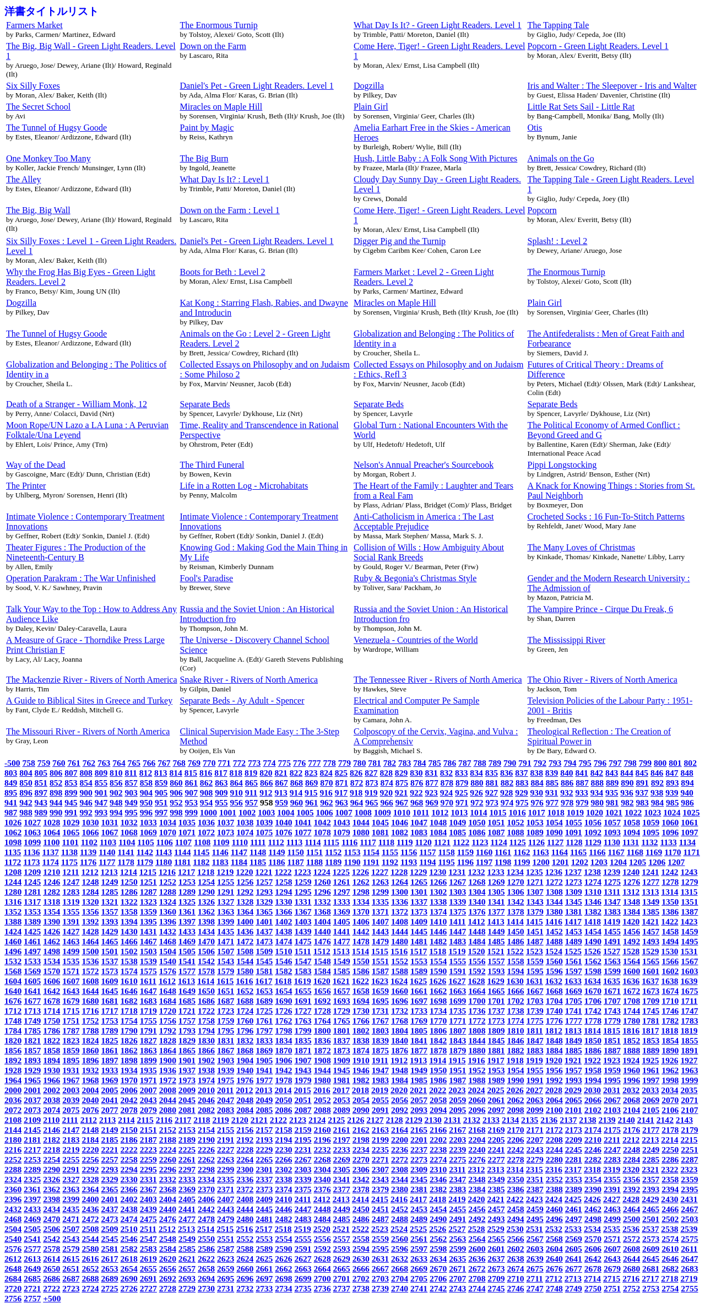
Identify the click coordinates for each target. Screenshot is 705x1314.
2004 (90, 1090)
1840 (399, 1040)
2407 (225, 1199)
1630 (515, 981)
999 (191, 812)
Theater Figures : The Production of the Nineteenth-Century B (75, 552)
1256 (244, 881)
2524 (399, 1229)
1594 (515, 971)
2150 (129, 1129)
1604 (12, 981)
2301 (264, 1169)
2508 (90, 1229)
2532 (553, 1229)
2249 (650, 1149)
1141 (125, 852)
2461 (573, 1209)
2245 (573, 1149)
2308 (399, 1169)
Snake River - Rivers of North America (249, 679)
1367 (302, 911)
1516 (399, 951)
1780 (631, 1020)
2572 (631, 1238)
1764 (322, 1020)
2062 (515, 1100)
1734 (438, 1010)
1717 (109, 1010)
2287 (689, 1159)
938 (656, 792)
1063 (32, 832)
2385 (496, 1189)
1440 (322, 931)
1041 (302, 822)
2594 (361, 1248)
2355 (612, 1179)
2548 (167, 1238)
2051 (302, 1100)
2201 (418, 1139)
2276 (476, 1159)
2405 (187, 1199)
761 (73, 762)
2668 (399, 1268)
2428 (630, 1199)
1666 (515, 991)
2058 (438, 1100)
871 (341, 782)
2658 (206, 1268)
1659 (380, 991)
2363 (70, 1189)
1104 (126, 842)
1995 (612, 1080)
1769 (418, 1020)
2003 (70, 1090)
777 (314, 762)
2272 (399, 1159)
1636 (630, 981)
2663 (302, 1268)
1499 (70, 951)
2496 (554, 1219)
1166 (597, 852)
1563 (612, 961)
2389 (573, 1189)
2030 (592, 1090)
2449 (341, 1209)
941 (10, 802)
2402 (129, 1199)
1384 (631, 911)
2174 (592, 1129)
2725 (109, 1288)
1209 (32, 872)
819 (251, 772)
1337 (418, 901)
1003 (266, 812)
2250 (670, 1149)
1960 (631, 1070)
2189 (187, 1139)
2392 (631, 1189)
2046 (206, 1100)
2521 (341, 1229)
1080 (361, 832)
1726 (283, 1010)
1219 (225, 872)
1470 (206, 941)
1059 (650, 822)
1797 (264, 1030)
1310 (592, 891)
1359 (148, 911)
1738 (515, 1010)
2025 (495, 1090)
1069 (148, 832)
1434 (206, 931)
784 (419, 762)
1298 (361, 891)
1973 (187, 1080)
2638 (515, 1258)
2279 (535, 1159)
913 (280, 792)
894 (687, 782)
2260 (167, 1159)
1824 (90, 1040)
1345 (573, 901)
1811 (535, 1030)
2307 (380, 1169)
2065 (573, 1100)
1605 (32, 981)
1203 (599, 862)
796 (600, 762)
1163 (541, 852)
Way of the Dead (36, 464)
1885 (573, 1050)
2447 (302, 1209)
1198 (503, 862)
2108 (12, 1119)
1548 (322, 961)
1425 (32, 931)
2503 (689, 1219)
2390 (592, 1189)
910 (236, 792)
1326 (206, 901)
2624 (244, 1258)
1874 (361, 1050)
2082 (206, 1110)
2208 (554, 1139)
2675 (535, 1268)
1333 (341, 901)
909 (221, 792)
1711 (689, 1000)
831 (431, 772)
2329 (109, 1179)
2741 (418, 1288)
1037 (225, 822)
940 (687, 792)
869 (311, 782)
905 (161, 792)
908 (206, 792)
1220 (244, 872)
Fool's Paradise (207, 578)
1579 (225, 971)
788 (479, 762)
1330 (283, 901)
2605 (573, 1248)
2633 (418, 1258)
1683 (148, 1000)
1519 (456, 951)
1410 (438, 921)
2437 (109, 1209)
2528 (476, 1229)
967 (401, 802)
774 (269, 762)
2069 (650, 1100)
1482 (438, 941)
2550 (206, 1238)
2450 (361, 1209)
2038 (51, 1100)
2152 (167, 1129)
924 (446, 792)
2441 (187, 1209)
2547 (148, 1238)
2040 (90, 1100)
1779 (612, 1020)
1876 (399, 1050)
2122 (278, 1119)
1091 (573, 832)
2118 (201, 1119)
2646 (670, 1258)
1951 (457, 1070)
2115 (145, 1119)
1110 (240, 842)
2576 (12, 1248)
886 (567, 782)
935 (611, 792)
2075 (70, 1110)
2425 (573, 1199)
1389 (32, 921)
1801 (341, 1030)
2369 (187, 1189)
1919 (534, 1060)
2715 (611, 1278)
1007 (343, 812)
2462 (592, 1209)
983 (642, 802)
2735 (302, 1288)
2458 (515, 1209)
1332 (322, 901)
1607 (70, 981)
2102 (592, 1110)
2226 (206, 1149)
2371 (225, 1189)
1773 (496, 1020)
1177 (107, 862)
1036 (206, 822)
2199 (380, 1139)
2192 (244, 1139)
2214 (669, 1139)
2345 (418, 1179)
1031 (109, 822)
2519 (302, 1229)
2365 (109, 1189)
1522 (515, 951)
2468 (12, 1219)
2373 (264, 1189)
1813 (573, 1030)
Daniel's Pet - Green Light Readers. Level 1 (257, 85)
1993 (573, 1080)
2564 (476, 1238)
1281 (32, 891)
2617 (109, 1258)
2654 (129, 1268)
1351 (689, 901)
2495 (535, 1219)
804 (25, 772)
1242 (669, 872)
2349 (496, 1179)
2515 (225, 1229)
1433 (187, 931)
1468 (167, 941)
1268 (476, 881)
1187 (296, 862)
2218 (51, 1149)
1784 (12, 1030)
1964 (12, 1080)
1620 (321, 981)
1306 (515, 891)
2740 (399, 1288)
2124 (317, 1119)
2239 (457, 1149)
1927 (688, 1060)
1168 (635, 852)
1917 (495, 1060)
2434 (51, 1209)
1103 (108, 842)
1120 (423, 842)
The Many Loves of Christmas (582, 547)
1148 (258, 852)
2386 (515, 1189)
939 (671, 792)
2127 (374, 1119)
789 (495, 762)
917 (341, 792)
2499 (612, 1219)
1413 (495, 921)
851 (41, 782)
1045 (380, 822)
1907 (302, 1060)
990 (56, 812)
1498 (51, 951)
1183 (220, 862)
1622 (360, 981)
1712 (12, 1010)
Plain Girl (371, 106)
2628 (322, 1258)
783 (404, 762)
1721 (187, 1010)
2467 (689, 1209)
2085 (264, 1110)
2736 (322, 1288)
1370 (361, 911)
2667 (380, 1268)
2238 (438, 1149)
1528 (630, 951)
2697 (264, 1278)
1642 (51, 991)
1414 (515, 921)
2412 (321, 1199)
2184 (90, 1139)
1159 (465, 852)
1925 (650, 1060)
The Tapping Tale (558, 25)
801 (675, 762)
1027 (32, 822)
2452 (399, 1209)
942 (25, 802)
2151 (148, 1129)
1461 (32, 941)
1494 (670, 941)
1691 (302, 1000)
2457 (496, 1209)
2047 (225, 1100)
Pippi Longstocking (562, 464)
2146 (51, 1129)
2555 (302, 1238)
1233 (495, 872)
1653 (264, 991)
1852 (631, 1040)
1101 (70, 842)
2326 (51, 1179)
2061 (496, 1100)
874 (386, 782)
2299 (225, 1169)
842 (596, 772)
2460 (554, 1209)
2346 (438, 1179)
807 (70, 772)
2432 (12, 1209)
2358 (670, 1179)
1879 (457, 1050)
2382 (438, 1189)
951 (161, 802)
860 (176, 782)
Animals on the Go (561, 158)
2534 (592, 1229)
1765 (341, 1020)
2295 (148, 1169)
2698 (283, 1278)
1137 (50, 852)
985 (672, 802)
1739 (535, 1010)
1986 (438, 1080)
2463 (612, 1209)
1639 (688, 981)
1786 (51, 1030)
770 (209, 762)
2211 (612, 1139)
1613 (186, 981)
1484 (476, 941)
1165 (578, 852)
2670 (438, 1268)
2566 (515, 1238)
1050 (476, 822)
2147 (70, 1129)
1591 (457, 971)
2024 (476, 1090)
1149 (276, 852)
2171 (535, 1129)
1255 (225, 881)
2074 (51, 1110)
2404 (167, 1199)
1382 (592, 911)
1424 (12, 931)
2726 (129, 1288)
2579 (70, 1248)
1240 (630, 872)
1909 (341, 1060)
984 (657, 802)
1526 (592, 951)
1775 (535, 1020)
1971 (148, 1080)
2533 (573, 1229)
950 (146, 802)
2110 (51, 1119)
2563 (457, 1238)
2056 (399, 1100)
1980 (322, 1080)
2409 (264, 1199)
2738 (361, 1288)
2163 (380, 1129)
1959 (612, 1070)
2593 (341, 1248)
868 (296, 782)
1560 (554, 961)
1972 (167, 1080)
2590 (283, 1248)
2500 (631, 1219)
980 (597, 802)
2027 (534, 1090)
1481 (418, 941)
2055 (380, 1100)
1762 (283, 1020)
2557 (341, 1238)
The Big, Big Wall (38, 210)
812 (145, 772)
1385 (650, 911)
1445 (418, 931)
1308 (554, 891)
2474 (129, 1219)
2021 (418, 1090)
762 (89, 762)
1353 (32, 911)
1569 (32, 971)
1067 (109, 832)
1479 (380, 941)
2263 (225, 1159)
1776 (554, 1020)
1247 (70, 881)
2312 (476, 1169)
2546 (129, 1238)
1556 (476, 961)
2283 (612, 1159)
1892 (12, 1060)
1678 (51, 1000)
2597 (418, 1248)
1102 (89, 842)
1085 (457, 832)
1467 (148, 941)
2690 (129, 1278)
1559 (535, 961)
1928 (12, 1070)
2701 (341, 1278)
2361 (32, 1189)
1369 (341, 911)
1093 (612, 832)
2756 (12, 1298)
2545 (109, 1238)
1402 (283, 921)
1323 (148, 901)
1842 (438, 1040)
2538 (669, 1229)
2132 (471, 1119)
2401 (109, 1199)
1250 (129, 881)
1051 (496, 822)
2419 (456, 1199)
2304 (322, 1169)
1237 (573, 872)
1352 (12, 911)
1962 (670, 1070)
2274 (438, 1159)
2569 (573, 1238)
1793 (187, 1030)
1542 (206, 961)
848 (687, 772)
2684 (12, 1278)
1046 (399, 822)
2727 (148, 1288)
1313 (650, 891)
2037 (32, 1100)
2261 (187, 1159)
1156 (408, 852)
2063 (535, 1100)
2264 (244, 1159)
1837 (341, 1040)
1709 (650, 1000)
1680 (90, 1000)
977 (552, 802)
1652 (244, 991)
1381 (573, 911)
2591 (302, 1248)
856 (116, 782)
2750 (592, 1288)
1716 (90, 1010)
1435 (225, 931)
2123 (297, 1119)
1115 (331, 842)
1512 (321, 951)
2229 (264, 1149)
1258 (283, 881)
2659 (225, 1268)
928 (506, 792)
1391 (70, 921)
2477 (187, 1219)
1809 (496, 1030)
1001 (227, 812)
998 (176, 812)
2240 (476, 1149)
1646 (129, 991)
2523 (379, 1229)
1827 (148, 1040)
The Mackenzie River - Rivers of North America (91, 679)
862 (206, 782)
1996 (631, 1080)
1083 (418, 832)
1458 (670, 931)
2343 (380, 1179)
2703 (380, 1278)
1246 (51, 881)
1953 (496, 1070)
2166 (438, 1129)
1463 (70, 941)
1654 (283, 991)
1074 (244, 832)
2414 (360, 1199)
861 (191, 782)
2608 (631, 1248)
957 (251, 802)
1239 (611, 872)
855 (101, 782)
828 (386, 772)
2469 (32, 1219)
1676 (12, 1000)
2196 (322, 1139)
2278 (515, 1159)
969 (431, 802)
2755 (689, 1288)
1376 (476, 911)
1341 (496, 901)
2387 (535, 1189)
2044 (167, 1100)
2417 (418, 1199)
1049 (457, 822)
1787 (70, 1030)
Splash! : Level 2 (558, 241)
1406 (361, 921)
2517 (263, 1229)
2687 (70, 1278)
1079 (341, 832)
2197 (341, 1139)
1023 (652, 812)
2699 (302, 1278)
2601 (496, 1248)
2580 (90, 1248)
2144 (12, 1129)
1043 (341, 822)
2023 (456, 1090)
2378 (361, 1189)
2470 (51, 1219)
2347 (457, 1179)
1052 (515, 822)
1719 (148, 1010)
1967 (70, 1080)
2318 (592, 1169)
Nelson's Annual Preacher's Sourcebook (424, 464)
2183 (70, 1139)
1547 (302, 961)
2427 (611, 1199)
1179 (145, 862)
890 (627, 782)
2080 (167, 1110)
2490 (438, 1219)
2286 (670, 1159)
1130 (612, 842)
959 (281, 802)
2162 (361, 1129)
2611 (689, 1248)
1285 (109, 891)
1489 (573, 941)
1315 (688, 891)
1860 (90, 1050)
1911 (380, 1060)
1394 (129, 921)
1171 (691, 852)
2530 (515, 1229)
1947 (380, 1070)
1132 (649, 842)
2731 (225, 1288)
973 (491, 802)
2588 (244, 1248)
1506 (206, 951)
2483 (302, 1219)
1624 (399, 981)
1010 (401, 812)
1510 (283, 951)
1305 (496, 891)
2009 (187, 1090)
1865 (187, 1050)
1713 (32, 1010)
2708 (476, 1278)
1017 (536, 812)
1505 (187, 951)
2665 (341, 1268)
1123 (479, 842)
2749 (573, 1288)
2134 (510, 1119)
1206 (656, 862)
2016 (321, 1090)
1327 (225, 901)
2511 (148, 1229)
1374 (438, 911)
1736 (476, 1010)
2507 (70, 1229)
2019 (379, 1090)
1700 (476, 1000)
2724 (90, 1288)
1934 (129, 1070)
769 (194, 762)
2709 (496, 1278)
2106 (670, 1110)
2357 (650, 1179)
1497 (32, 951)
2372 (244, 1189)
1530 (669, 951)
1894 (51, 1060)
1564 (631, 961)
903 (130, 792)
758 (29, 762)
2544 (90, 1238)
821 (280, 772)
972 (476, 802)
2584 (167, 1248)
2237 (418, 1149)
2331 (148, 1179)
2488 (399, 1219)
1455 (612, 931)
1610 (129, 981)
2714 (592, 1278)
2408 (244, 1199)
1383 (612, 911)
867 (281, 782)
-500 (12, 762)
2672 (476, 1268)
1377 (496, 911)
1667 (535, 991)
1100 (51, 842)
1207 (676, 862)
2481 (264, 1219)
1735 (457, 1010)
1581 (264, 971)
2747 (535, 1288)
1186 (276, 862)
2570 (592, 1238)
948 (116, 802)
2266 (283, 1159)
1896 (90, 1060)
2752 (631, 1288)
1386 (670, 911)
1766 (361, 1020)
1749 (32, 1020)
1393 (109, 921)
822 (296, 772)
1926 (669, 1060)
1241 (650, 872)
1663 (457, 991)
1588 (399, 971)
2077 (109, 1110)
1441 (341, 931)
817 (220, 772)
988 (25, 812)
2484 (322, 1219)
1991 (535, 1080)
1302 (438, 891)
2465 (650, 1209)
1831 (225, 1040)
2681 (650, 1268)
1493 (650, 941)
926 (476, 792)
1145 (201, 852)
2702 (361, 1278)
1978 (283, 1080)
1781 (650, 1020)
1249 (109, 881)
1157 (427, 852)
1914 (437, 1060)
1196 (465, 862)
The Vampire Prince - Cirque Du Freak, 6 (601, 609)
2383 (457, 1189)
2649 (32, 1268)
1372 (399, 911)
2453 (418, 1209)
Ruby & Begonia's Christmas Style (415, 578)
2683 (689, 1268)
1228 (399, 872)
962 (326, 802)
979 (582, 802)
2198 (361, 1139)
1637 (650, 981)
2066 (592, 1100)
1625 (418, 981)
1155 (390, 852)
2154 (206, 1129)
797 (615, 762)
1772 (476, 1020)
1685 (187, 1000)
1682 (129, 1000)
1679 (70, 1000)
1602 (670, 971)
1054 (554, 822)
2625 (264, 1258)
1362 (206, 911)
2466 (670, 1209)
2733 (264, 1288)
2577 (32, 1248)
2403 (148, 1199)
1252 (167, 881)
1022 (633, 812)
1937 (187, 1070)
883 (522, 782)
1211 (70, 872)
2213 (650, 1139)
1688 (244, 1000)
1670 (592, 991)
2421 (495, 1199)
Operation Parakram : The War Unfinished (80, 578)
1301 (418, 891)
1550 (361, 961)
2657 (187, 1268)
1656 (322, 991)
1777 (573, 1020)
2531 (534, 1229)
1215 (147, 872)
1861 (109, 1050)
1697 (418, 1000)
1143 (163, 852)
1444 (399, 931)
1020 (594, 812)
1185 (258, 862)
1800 (322, 1030)
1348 (631, 901)
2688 (90, 1278)
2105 (650, 1110)
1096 (670, 832)
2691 (148, 1278)
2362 (51, 1189)
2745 (496, 1288)
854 (85, 782)
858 (146, 782)
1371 (380, 911)
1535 (70, 961)
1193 (408, 862)
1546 (283, 961)
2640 (554, 1258)
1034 (167, 822)
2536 (630, 1229)
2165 (418, 1129)
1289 (187, 891)
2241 (496, 1149)
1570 (51, 971)
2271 (380, 1159)
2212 (630, 1139)
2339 (302, 1179)
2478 (206, 1219)
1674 (670, 991)
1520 (476, 951)
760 (58, 762)
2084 (244, 1110)
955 (221, 802)
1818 (669, 1030)
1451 (535, 931)
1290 (206, 891)
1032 (129, 822)
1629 (495, 981)
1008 (363, 812)
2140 (626, 1119)
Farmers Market (34, 25)
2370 (206, 1189)
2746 (515, 1288)
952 (176, 802)
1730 (361, 1010)
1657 (341, 991)
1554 (438, 961)
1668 (554, 991)
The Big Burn (204, 158)
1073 (225, 832)
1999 (689, 1080)
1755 (148, 1020)
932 (566, 792)
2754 (670, 1288)
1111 (258, 842)
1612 (167, 981)
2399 (70, 1199)
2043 (148, 1100)
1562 (592, 961)
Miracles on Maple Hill (221, 106)
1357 (109, 911)
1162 (521, 852)
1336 (399, 901)
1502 (129, 951)
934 (596, 792)
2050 (283, 1100)
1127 (555, 842)
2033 (650, 1090)
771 (224, 762)
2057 (418, 1100)
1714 (51, 1010)
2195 (302, 1139)
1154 (370, 852)
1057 (612, 822)
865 (251, 782)
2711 (535, 1278)
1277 (650, 881)
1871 (302, 1050)
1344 (554, 901)
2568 (554, 1238)
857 (130, 782)
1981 (341, 1080)
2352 (554, 1179)
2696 (244, 1278)
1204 (618, 862)
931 (551, 792)
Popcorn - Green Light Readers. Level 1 (598, 46)
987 (10, 812)
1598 (592, 971)
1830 (206, 1040)
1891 (689, 1050)
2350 (515, 1179)
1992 (554, 1080)
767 (164, 762)
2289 (32, 1169)
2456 (476, 1209)
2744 (476, 1288)
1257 (264, 881)
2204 (476, 1139)
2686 (51, 1278)
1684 (167, 1000)
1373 (418, 911)
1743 (612, 1010)
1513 (341, 951)
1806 (438, 1030)
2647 (689, 1258)
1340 (476, 901)
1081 (380, 832)
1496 (12, 951)
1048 (438, 822)
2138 (587, 1119)
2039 (70, 1100)
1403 (302, 921)
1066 (90, 832)
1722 (206, 1010)
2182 (51, 1139)
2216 (12, 1149)
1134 (687, 842)
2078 (129, 1110)
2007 (148, 1090)
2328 (90, 1179)
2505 (32, 1229)
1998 (670, 1080)
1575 (148, 971)
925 (461, 792)
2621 (187, 1258)
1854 (670, 1040)
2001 (32, 1090)
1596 (554, 971)
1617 (263, 981)
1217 (186, 872)
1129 (593, 842)
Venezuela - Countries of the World (416, 640)
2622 (206, 1258)
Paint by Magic (207, 127)
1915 (456, 1060)
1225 (341, 872)
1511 (302, 951)
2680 (631, 1268)
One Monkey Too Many (48, 158)
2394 (670, 1189)
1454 (592, 931)
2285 (650, 1159)
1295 (302, 891)
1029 (70, 822)
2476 (167, 1219)
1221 (263, 872)
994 (116, 812)
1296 (322, 891)
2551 (225, 1238)
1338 (438, 901)
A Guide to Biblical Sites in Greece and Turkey (89, 700)
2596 (399, 1248)
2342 (361, 1179)
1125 (517, 842)
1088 (515, 832)
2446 (283, 1209)
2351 (535, 1179)
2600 (476, 1248)
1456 (631, 931)
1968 (90, 1080)
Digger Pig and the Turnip (400, 241)
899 (70, 792)
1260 (322, 881)
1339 (457, 901)
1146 (220, 852)
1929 (32, 1070)
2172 (554, 1129)
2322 (669, 1169)
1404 (322, 921)
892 (657, 782)
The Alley (23, 179)
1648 (167, 991)
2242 (515, 1149)
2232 (322, 1149)
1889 (650, 1050)
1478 (361, 941)
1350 (670, 901)
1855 (689, 1040)
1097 (689, 832)
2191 (225, 1139)
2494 (515, 1219)
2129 (413, 1119)
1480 (399, 941)
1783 (689, 1020)
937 (642, 792)
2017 (341, 1090)
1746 (670, 1010)
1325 (187, 901)
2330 (129, 1179)
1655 (302, 991)
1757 (187, 1020)
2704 (399, 1278)
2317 (573, 1169)
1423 (688, 921)
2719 (688, 1278)
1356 (90, 911)
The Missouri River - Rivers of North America (88, 731)
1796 (244, 1030)
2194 (283, 1139)
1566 (670, 961)
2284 (631, 1159)
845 (642, 772)
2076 (90, 1110)
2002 (51, 1090)
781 (374, 762)
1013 (459, 812)
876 (416, 782)
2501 (650, 1219)
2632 (399, 1258)
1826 (129, 1040)
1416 (553, 921)
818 (236, 772)
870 (326, 782)
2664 (322, 1268)
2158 (283, 1129)
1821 (32, 1040)
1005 (304, 812)
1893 (32, 1060)
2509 (109, 1229)
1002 (247, 812)
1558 (515, 961)
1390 (51, 921)
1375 (457, 911)
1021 (613, 812)
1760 (244, 1020)
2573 (650, 1238)
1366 (283, 911)
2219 (70, 1149)
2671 (457, 1268)
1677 (32, 1000)
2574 (670, 1238)
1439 (302, 931)
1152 (333, 852)
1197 (484, 862)
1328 (244, 901)
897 (41, 792)
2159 (302, 1129)
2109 (32, 1119)
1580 (244, 971)
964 (356, 802)
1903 (225, 1060)
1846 (515, 1040)
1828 (167, 1040)
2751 (612, 1288)
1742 (592, 1010)
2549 (187, 1238)
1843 (457, 1040)
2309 (418, 1169)
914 (296, 792)
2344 (399, 1179)
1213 (109, 872)
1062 (12, 832)
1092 (592, 832)
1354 (51, 911)
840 (566, 772)
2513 (186, 1229)
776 (299, 762)
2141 (645, 1119)
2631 (380, 1258)
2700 (322, 1278)
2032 (630, 1090)
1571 (70, 971)
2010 (206, 1090)
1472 (244, 941)
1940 (244, 1070)
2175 (612, 1129)
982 (627, 802)
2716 (630, 1278)
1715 (70, 1010)
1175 (69, 862)
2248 (631, 1149)
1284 (90, 891)
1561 (573, 961)
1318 (51, 901)
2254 (51, 1159)
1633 (573, 981)
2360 (12, 1189)
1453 (573, 931)
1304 (476, 891)
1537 (109, 961)
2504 (12, 1229)
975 (522, 802)
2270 (361, 1159)
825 (341, 772)
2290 (51, 1169)
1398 (206, 921)
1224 (321, 872)
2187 (148, 1139)
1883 (535, 1050)
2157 (264, 1129)
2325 (32, 1179)
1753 (109, 1020)
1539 (148, 961)
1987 (457, 1080)
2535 (611, 1229)
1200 (541, 862)
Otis (535, 127)
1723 (225, 1010)
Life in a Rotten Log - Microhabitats (244, 485)
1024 (671, 812)
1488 (554, 941)
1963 (689, 1070)
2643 (612, 1258)
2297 (187, 1169)
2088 (322, 1110)
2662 (283, 1268)
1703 (535, 1000)
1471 (225, 941)
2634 (438, 1258)
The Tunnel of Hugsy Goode (56, 127)
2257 (109, 1159)
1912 (399, 1060)
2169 (496, 1129)
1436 (244, 931)
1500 (90, 951)
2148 (90, 1129)
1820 (12, 1040)
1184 (239, 862)
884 (536, 782)
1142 (145, 852)
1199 (521, 862)
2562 (438, 1238)
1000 (208, 812)
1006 (324, 812)
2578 (51, 1248)
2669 (418, 1268)
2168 (476, 1129)
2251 (689, 1149)
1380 (554, 911)
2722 (51, 1288)
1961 (650, 1070)
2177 (650, 1129)
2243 (535, 1149)
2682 (670, 1268)
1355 (70, 911)
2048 (244, 1100)
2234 (361, 1149)
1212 (90, 872)
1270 (515, 881)
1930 (51, 1070)
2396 (12, 1199)
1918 (515, 1060)
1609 (109, 981)
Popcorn (542, 210)
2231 (302, 1149)
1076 (283, 832)
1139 (88, 852)
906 (176, 792)
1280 (12, 891)
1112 (276, 842)
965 (371, 802)
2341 (341, 1179)
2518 (282, 1229)
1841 (418, 1040)
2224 (167, 1149)
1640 (12, 991)
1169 (654, 852)
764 (118, 762)
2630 (361, 1258)
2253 (32, 1159)
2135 (529, 1119)
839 (551, 772)
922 (416, 792)
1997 (650, 1080)
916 (325, 792)
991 (70, 812)
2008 (167, 1090)
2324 (12, 1179)
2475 (148, 1219)
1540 (167, 961)
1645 (109, 991)
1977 (264, 1080)
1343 (535, 901)
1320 (90, 901)
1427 (70, 931)
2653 (109, 1268)
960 (296, 802)
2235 (380, 1149)
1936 (167, 1070)
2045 (187, 1100)
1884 (554, 1050)
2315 (534, 1169)
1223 (302, 872)
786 (449, 762)
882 (507, 782)
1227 (379, 872)
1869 (264, 1050)
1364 (244, 911)
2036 (12, 1100)
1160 (484, 852)
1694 (361, 1000)
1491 (612, 941)
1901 (187, 1060)
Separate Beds (205, 404)
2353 (573, 1179)
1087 (496, 832)
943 (41, 802)
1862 (129, 1050)
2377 (341, 1189)
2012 (244, 1090)
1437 (264, 931)
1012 (439, 812)
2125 (336, 1119)
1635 (611, 981)
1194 (427, 862)
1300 (399, 891)
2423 (534, 1199)
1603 (689, 971)
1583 (302, 971)
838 (536, 772)
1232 (476, 872)
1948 (399, 1070)
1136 (31, 852)
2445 (264, 1209)
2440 (167, 1209)
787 (464, 762)
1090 (554, 832)
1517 (418, 951)
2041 (109, 1100)
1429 (109, 931)
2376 (322, 1189)
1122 (461, 842)
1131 (630, 842)
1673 (650, 991)
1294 (283, 891)
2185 (109, 1139)
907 (191, 792)
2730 (206, 1288)
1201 (560, 862)
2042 (129, 1100)
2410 (283, 1199)
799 (645, 762)
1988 (476, 1080)
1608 (90, 981)
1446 (438, 931)
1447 (457, 931)
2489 (418, 1219)
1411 (457, 921)
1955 (535, 1070)
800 (660, 762)
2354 (592, 1179)
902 (116, 792)
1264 (399, 881)
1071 (187, 832)
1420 (630, 921)
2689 (109, 1278)
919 (371, 792)
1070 (167, 832)
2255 (70, 1159)
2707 (457, 1278)
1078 (322, 832)
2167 (457, 1129)
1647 (148, 991)
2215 (688, 1139)
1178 (125, 862)
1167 (616, 852)
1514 (360, 951)
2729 (187, 1288)
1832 (244, 1040)
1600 (631, 971)
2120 (239, 1119)
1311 (612, 891)
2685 (32, 1278)
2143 (684, 1119)
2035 (688, 1090)
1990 (515, 1080)
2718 (669, 1278)
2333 (187, 1179)
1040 (283, 822)
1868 (244, 1050)
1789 (109, 1030)
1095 (650, 832)
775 (284, 762)
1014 (478, 812)
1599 (612, 971)
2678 (592, 1268)
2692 (167, 1278)
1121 (442, 842)
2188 (167, 1139)
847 (671, 772)
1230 (437, 872)
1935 (148, 1070)
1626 (437, 981)
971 (461, 802)
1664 (476, 991)
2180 (12, 1139)
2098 (515, 1110)
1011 (421, 812)
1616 (244, 981)
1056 (592, 822)
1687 (225, 1000)
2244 (554, 1149)
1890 (670, 1050)
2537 (650, 1229)
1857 (32, 1050)
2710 (515, 1278)
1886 (592, 1050)
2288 (12, 1169)
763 (103, 762)
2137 (568, 1119)
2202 (438, 1139)
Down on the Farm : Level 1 (230, 210)
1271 (535, 881)
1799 (302, 1030)
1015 (497, 812)
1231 (456, 872)
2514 (205, 1229)
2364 (90, 1189)
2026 (515, 1090)
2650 (51, 1268)
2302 (283, 1169)
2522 (360, 1229)
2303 (302, 1169)
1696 (399, 1000)
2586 (206, 1248)
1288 (167, 891)
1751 (70, 1020)
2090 (361, 1110)
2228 (244, 1149)
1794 (206, 1030)
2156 (244, 1129)
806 (56, 772)
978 (567, 802)
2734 (283, 1288)
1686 (206, 1000)
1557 (496, 961)
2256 (90, 1159)
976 (536, 802)
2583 (148, 1248)
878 (447, 782)
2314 (515, 1169)
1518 (437, 951)
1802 (361, 1030)
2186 (129, 1139)
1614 (205, 981)
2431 (688, 1199)
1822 (51, 1040)
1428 (90, 931)
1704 (554, 1000)
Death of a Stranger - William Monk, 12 (76, 404)
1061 (689, 822)
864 (236, 782)
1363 (225, 911)
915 (311, 792)
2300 (244, 1169)
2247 (612, 1149)
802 (690, 762)
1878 (438, 1050)
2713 (573, 1278)
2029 (573, 1090)
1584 (322, 971)
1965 (32, 1080)
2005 (109, 1090)
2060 (476, 1100)
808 (85, 772)
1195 (446, 862)
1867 (225, 1050)
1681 (109, 1000)
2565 (496, 1238)
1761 (264, 1020)
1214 (128, 872)
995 (130, 812)
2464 (631, 1209)
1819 (688, 1030)
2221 (109, 1149)
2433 (32, 1209)
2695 (225, 1278)
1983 (380, 1080)
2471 (70, 1219)
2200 (399, 1139)
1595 (535, 971)
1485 (496, 941)
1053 (535, 822)
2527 (456, 1229)
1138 (69, 852)
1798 (283, 1030)
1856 (12, 1050)
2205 (496, 1139)
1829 (187, 1040)
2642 (592, 1258)
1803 (380, 1030)
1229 (418, 872)
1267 (457, 881)
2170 (515, 1129)
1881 (496, 1050)
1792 (167, 1030)
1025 (690, 812)
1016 (517, 812)
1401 (264, 921)
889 (612, 782)
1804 (399, 1030)
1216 (167, 872)
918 (356, 792)
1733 (418, 1010)
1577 (187, 971)
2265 (264, 1159)
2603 (535, 1248)
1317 (32, 901)
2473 (109, 1219)
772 (239, 762)
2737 (341, 1288)
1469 (187, 941)
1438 (283, 931)
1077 (302, 832)
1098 (12, 842)
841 (581, 772)
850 (25, 782)
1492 (631, 941)
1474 (283, 941)
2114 (126, 1119)
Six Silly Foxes (33, 85)
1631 (534, 981)
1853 (650, 1040)
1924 (630, 1060)
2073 (32, 1110)
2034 (669, 1090)
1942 (283, 1070)
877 (431, 782)
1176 (88, 862)
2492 (476, 1219)
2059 (457, 1100)
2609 (650, 1248)
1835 (302, 1040)
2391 (612, 1189)
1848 (554, 1040)
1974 (206, 1080)
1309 (573, 891)
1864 (167, 1050)
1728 (322, 1010)
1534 (51, 961)
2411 (302, 1199)
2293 (109, 1169)
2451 (380, 1209)
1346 (592, 901)
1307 (535, 891)
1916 (476, 1060)
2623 (225, 1258)
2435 (70, 1209)
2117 (183, 1119)
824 (325, 772)
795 (584, 762)
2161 (341, 1129)
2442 (206, 1209)
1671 (612, 991)
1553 (418, 961)
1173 (31, 862)
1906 (283, 1060)
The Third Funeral (212, 464)
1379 (535, 911)
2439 (148, 1209)
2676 (554, 1268)
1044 (361, 822)
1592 (476, 971)
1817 (650, 1030)
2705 (418, 1278)
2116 (164, 1119)
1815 (611, 1030)
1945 (341, 1070)
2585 (187, 1248)
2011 (225, 1090)
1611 (148, 981)
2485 (341, 1219)
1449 (496, 931)
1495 (689, 941)
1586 (361, 971)
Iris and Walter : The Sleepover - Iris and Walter (612, 85)
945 (70, 802)
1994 (592, 1080)
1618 (282, 981)
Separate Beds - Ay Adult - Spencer (242, 700)
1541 (187, 961)
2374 (283, 1189)
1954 (515, 1070)
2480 (244, 1219)
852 (56, 782)
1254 (206, 881)
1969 (109, 1080)
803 (10, 772)
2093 (418, 1110)
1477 (341, 941)
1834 (283, 1040)
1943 (302, 1070)
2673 (496, 1268)
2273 (418, 1159)
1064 (51, 832)
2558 (361, 1238)
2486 (361, 1219)
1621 (341, 981)
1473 (264, 941)
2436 (90, 1209)
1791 (148, 1030)
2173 (573, 1129)
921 (401, 792)
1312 (630, 891)
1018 (556, 812)
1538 (129, 961)
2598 (438, 1248)
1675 (689, 991)
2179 (689, 1129)
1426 (51, 931)
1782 (670, 1020)
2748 (554, 1288)
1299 (380, 891)
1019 (575, 812)
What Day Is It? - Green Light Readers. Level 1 (438, 25)
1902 (206, 1060)
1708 (631, 1000)
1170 (672, 852)
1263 (380, 881)
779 (344, 762)
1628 (476, 981)
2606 (592, 1248)
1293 (264, 891)
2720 (12, 1288)
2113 (107, 1119)
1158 (446, 852)
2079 (148, 1110)
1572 (90, 971)
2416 (399, 1199)
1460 (12, 941)
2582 (129, 1248)
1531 (688, 951)
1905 (264, 1060)
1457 (650, 931)
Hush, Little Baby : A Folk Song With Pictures (435, 158)
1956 (554, 1070)
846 (656, 772)
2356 (631, 1179)
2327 (70, 1179)
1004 (285, 812)
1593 (496, 971)
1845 (496, 1040)
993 (101, 812)
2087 (302, 1110)
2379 (380, 1189)
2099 (535, 1110)
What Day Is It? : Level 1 (225, 179)
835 (491, 772)
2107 (689, 1110)
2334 (206, 1179)
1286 (129, 891)
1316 (12, 901)
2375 (302, 1189)
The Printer (26, 485)
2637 (496, 1258)
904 (146, 792)
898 (56, 792)
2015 (302, 1090)
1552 (399, 961)
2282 (592, 1159)
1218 (205, 872)
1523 (534, 951)
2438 (129, 1209)
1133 (668, 842)
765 (134, 762)
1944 (322, 1070)
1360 (167, 911)
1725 (264, 1010)
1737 (496, 1010)
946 (85, 802)
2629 (341, 1258)
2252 (12, 1159)
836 (506, 772)
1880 (476, 1050)
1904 (244, 1060)
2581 (109, 1248)
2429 (650, 1199)
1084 (438, 832)
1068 (129, 832)
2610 (670, 1248)
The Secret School (38, 106)
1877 (418, 1050)
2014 (282, 1090)
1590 (438, 971)
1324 (167, 901)
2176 (631, 1129)
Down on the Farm (213, 46)
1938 (206, 1070)
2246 (592, 1149)
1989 (496, 1080)
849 (10, 782)
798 (629, 762)
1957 (573, 1070)
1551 (380, 961)
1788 (90, 1030)
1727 (302, 1010)
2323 (688, 1169)
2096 (476, 1110)
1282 (51, 891)
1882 (515, 1050)
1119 (405, 842)
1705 (573, 1000)
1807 (457, 1030)
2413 (341, 1199)
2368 (167, 1189)
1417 (573, 921)
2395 (689, 1189)
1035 (187, 822)
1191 (370, 862)
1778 (592, 1020)
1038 (244, 822)
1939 (225, 1070)
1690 (283, 1000)
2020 (399, 1090)
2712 (553, 1278)
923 (431, 792)
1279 (689, 881)
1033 (148, 822)
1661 (418, 991)
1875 (380, 1050)
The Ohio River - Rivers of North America (602, 679)
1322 (129, 901)
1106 (164, 842)
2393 (650, 1189)
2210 (592, 1139)
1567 (689, 961)
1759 (225, 1020)
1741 (573, 1010)
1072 (206, 832)
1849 (573, 1040)
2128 (394, 1119)
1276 (631, 881)
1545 (264, 961)
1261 (341, 881)
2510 (129, 1229)
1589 (418, 971)
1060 (670, 822)
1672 (631, 991)
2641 (573, 1258)
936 (626, 792)
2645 (650, 1258)
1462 (51, 941)
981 (612, 802)
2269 (341, 1159)
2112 (88, 1119)
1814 (592, 1030)
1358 (129, 911)
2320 (630, 1169)
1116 (349, 842)
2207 (535, 1139)
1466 (129, 941)
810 (116, 772)
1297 (341, 891)
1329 (264, 901)
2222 (129, 1149)
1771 (457, 1020)
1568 (12, 971)
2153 (187, 1129)
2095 (457, 1110)
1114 (313, 842)
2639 (535, 1258)
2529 (495, 1229)
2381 (418, 1189)
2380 (399, 1189)
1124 (498, 842)
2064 (554, 1100)
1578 (206, 971)
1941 (264, 1070)
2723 (70, 1288)
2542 (51, 1238)
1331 (302, 901)
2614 (51, 1258)
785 (435, 762)
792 (540, 762)
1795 (225, 1030)
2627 (302, 1258)
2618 (129, 1258)
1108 (202, 842)
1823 (70, 1040)
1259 (302, 881)
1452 (554, 931)
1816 (630, 1030)
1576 (167, 971)
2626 (283, 1258)
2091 (380, 1110)
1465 (109, 941)
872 (356, 782)
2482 (283, 1219)
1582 (283, 971)
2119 (220, 1119)
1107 (183, 842)
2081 (187, 1110)
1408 (399, 921)
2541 (32, 1238)
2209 (573, 1139)
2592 (322, 1248)
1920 (553, 1060)
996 (146, 812)
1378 (515, 911)
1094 (631, 832)
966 (386, 802)
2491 (457, 1219)
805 (41, 772)
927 (491, 792)
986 (687, 802)
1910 (361, 1060)
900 (85, 792)
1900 (167, 1060)
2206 (515, 1139)
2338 (283, 1179)
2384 (476, 1189)
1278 (670, 881)
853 (70, 782)
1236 (553, 872)
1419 (611, 921)
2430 (669, 1199)
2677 (573, 1268)
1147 (239, 852)
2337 (264, 1179)
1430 (129, 931)
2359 (689, 1179)
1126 (536, 842)
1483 (457, 941)
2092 (399, 1110)
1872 (322, 1050)
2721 (32, 1288)
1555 (457, 961)
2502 (670, 1219)
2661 (264, 1268)
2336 (244, 1179)
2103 (612, 1110)
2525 (418, 1229)
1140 (107, 852)
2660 (244, 1268)
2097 (496, 1110)
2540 (12, 1238)
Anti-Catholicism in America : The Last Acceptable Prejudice (424, 521)
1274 (592, 881)
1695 (380, 1000)
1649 (187, 991)
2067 (612, 1100)
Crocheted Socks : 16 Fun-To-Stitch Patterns (606, 516)
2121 (259, 1119)
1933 (109, 1070)
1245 (32, 881)
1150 (296, 852)
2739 (380, 1288)
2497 (573, 1219)
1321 (109, 901)
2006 (129, 1090)
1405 (341, 921)
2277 (496, 1159)
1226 (360, 872)
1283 (70, 891)
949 (130, 802)
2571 (612, 1238)
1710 (670, 1000)
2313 (495, 1169)
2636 (476, 1258)
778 (329, 762)
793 (555, 762)
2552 (244, 1238)
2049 (264, 1100)
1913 (418, 1060)
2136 (548, 1119)
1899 (148, 1060)
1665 (496, 991)
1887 (612, 1050)
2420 (476, 1199)
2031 (611, 1090)
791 (524, 762)
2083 (225, 1110)
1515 (379, 951)
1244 (12, 881)
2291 (70, 1169)
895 (10, 792)
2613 (32, 1258)
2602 (515, 1248)
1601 (650, 971)
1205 (637, 862)
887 (582, 782)
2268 (322, 1159)
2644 (631, 1258)
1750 (51, 1020)
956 (236, 802)
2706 (438, 1278)
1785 (32, 1030)
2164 (399, 1129)
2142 (665, 1119)
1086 (476, 832)
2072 (12, 1110)
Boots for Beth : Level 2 (222, 272)
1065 (70, 832)
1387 (689, 911)
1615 (225, 981)
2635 (457, 1258)
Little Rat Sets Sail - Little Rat (581, 106)
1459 (689, 931)
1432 (167, 931)
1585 (341, 971)
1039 (264, 822)
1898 (129, 1060)
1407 (380, 921)
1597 (573, 971)
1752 (90, 1020)
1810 (515, 1030)
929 (521, 792)
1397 (187, 921)
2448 (322, 1209)
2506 (51, 1229)
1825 (109, 1040)
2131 (452, 1119)
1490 (592, 941)
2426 (592, 1199)
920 (386, 792)
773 (254, 762)
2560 (399, 1238)
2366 (129, 1189)
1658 (361, 991)
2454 (438, 1209)
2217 (32, 1149)
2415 (379, 1199)
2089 (341, 1110)
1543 (225, 961)
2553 (264, 1238)
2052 (322, 1100)
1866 (206, 1050)
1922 (592, 1060)
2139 (606, 1119)
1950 (438, 1070)
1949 (418, 1070)
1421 (650, 921)
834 (476, 772)
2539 (688, 1229)
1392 (90, 921)
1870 (283, 1050)
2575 (689, 1238)
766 (149, 762)
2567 (535, 1238)
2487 (380, 1219)
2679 (612, 1268)
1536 (90, 961)
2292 (90, 1169)
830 (416, 772)
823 (311, 772)
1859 (70, 1050)
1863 (148, 1050)
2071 (689, 1100)
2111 (70, 1119)
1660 (399, 991)
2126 (355, 1119)
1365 (264, 911)
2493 (496, 1219)
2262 (206, 1159)
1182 (201, 862)
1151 (314, 852)
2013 (263, 1090)
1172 (12, 862)
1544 (244, 961)
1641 (32, 991)
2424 (553, 1199)
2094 (438, 1110)
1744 (631, 1010)
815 (191, 772)
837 (521, 772)
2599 (457, 1248)
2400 (90, 1199)
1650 (206, 991)
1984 (399, 1080)
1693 (341, 1000)
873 (371, 782)
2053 (341, 1100)
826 (356, 772)
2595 (380, 1248)
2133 (491, 1119)
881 (492, 782)
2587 (225, 1248)
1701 (496, 1000)
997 (161, 812)
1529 (650, 951)
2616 (90, 1258)
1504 (167, 951)
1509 (264, 951)
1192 (390, 862)
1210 (51, 872)
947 (101, 802)
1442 (361, 931)
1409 (418, 921)
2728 (167, 1288)
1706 (592, 1000)
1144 (182, 852)
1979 (302, 1080)
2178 (670, 1129)
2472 (90, 1219)
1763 (302, 1020)
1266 (438, 881)
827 (371, 772)
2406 (206, 1199)
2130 (433, 1119)
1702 (515, 1000)
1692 (322, 1000)
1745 (650, 1010)
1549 (341, 961)
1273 (573, 881)
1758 (206, 1020)
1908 (322, 1060)
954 (206, 802)
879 (461, 782)
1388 (12, 921)
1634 (592, 981)
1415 (534, 921)
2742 (438, 1288)
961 (311, 802)
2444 (244, 1209)
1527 (611, 951)
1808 (476, 1030)
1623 (379, 981)
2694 (206, 1278)
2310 (438, 1169)
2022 (437, 1090)
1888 (631, 1050)
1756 (167, 1020)
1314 (669, 891)
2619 (148, 1258)
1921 (573, 1060)
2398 (51, 1199)
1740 (554, 1010)
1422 (669, 921)
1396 (167, 921)
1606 (51, 981)
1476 (322, 941)
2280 (554, 1159)
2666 (361, 1268)
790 (509, 762)
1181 (182, 862)
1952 (476, 1070)
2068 (631, 1100)
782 (389, 762)
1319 (70, 901)
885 (552, 782)
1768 (399, 1020)
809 (101, 772)
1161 (503, 852)
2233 (341, 1149)
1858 (51, 1050)
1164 (559, 852)
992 (85, 812)
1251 (148, 881)
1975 (225, 1080)
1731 (380, 1010)
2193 (264, 1139)
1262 (361, 881)
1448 (476, 931)
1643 (70, 991)
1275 (612, 881)
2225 (187, 1149)
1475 (302, 941)
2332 (167, 1179)
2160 (322, 1129)
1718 (129, 1010)
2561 (418, 1238)
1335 (380, 901)
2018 (360, 1090)
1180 (163, 862)
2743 (457, 1288)
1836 (322, 1040)
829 (401, 772)
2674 (515, 1268)
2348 (476, 1179)
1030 (90, 822)
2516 (244, 1229)
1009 (382, 812)
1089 (535, 832)
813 (160, 772)
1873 (341, 1050)
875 (401, 782)
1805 (418, 1030)
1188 (314, 862)
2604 (554, 1248)
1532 (12, 961)
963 (341, 802)
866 (266, 782)
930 (536, 792)
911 (251, 792)
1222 (282, 872)
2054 (361, 1100)
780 (359, 762)
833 (461, 772)
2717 (650, 1278)
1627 (456, 981)
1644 (90, 991)
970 (447, 802)
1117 (368, 842)
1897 (109, 1060)
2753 (650, 1288)
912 (265, 792)
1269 (496, 881)
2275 (457, 1159)
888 (597, 782)
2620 (167, 1258)
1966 (51, 1080)
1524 (553, 951)
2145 (32, 1129)
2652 (90, 1268)
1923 (611, 1060)
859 (161, 782)
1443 (380, 931)
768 (178, 762)
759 (43, 762)
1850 (592, 1040)
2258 (129, 1159)
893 (672, 782)
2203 (457, 1139)
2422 (515, 1199)
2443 (225, 1209)
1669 (573, 991)
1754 (129, 1020)
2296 (167, 1169)
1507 (225, 951)
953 (191, 802)
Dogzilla (369, 85)
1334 (361, 901)
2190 (206, 1139)
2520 (321, 1229)
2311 (457, 1169)
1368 (322, 911)
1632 (553, 981)
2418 (437, 1199)
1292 (244, 891)
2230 (283, 1149)
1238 (592, 872)
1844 (476, 1040)
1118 (386, 842)
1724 (244, 1010)
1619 (302, 981)
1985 (418, 1080)
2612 (12, 1258)
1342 (515, 901)
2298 (206, 1169)
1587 (380, 971)
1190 (352, 862)
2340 (322, 1179)
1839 (380, 1040)
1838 (361, 1040)
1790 (129, 1030)
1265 (418, 881)
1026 (12, 822)
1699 (457, 1000)
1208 (12, 872)
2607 (612, 1248)
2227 (225, 1149)
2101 (573, 1110)
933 (581, 792)
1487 (535, 941)
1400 (244, 921)
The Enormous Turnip (219, 25)
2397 (32, 1199)
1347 (612, 901)
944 (56, 802)
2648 (12, 1268)
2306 (361, 1169)
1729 (341, 1010)
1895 (70, 1060)
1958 (592, 1070)
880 (476, 782)
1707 (612, 1000)
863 (221, 782)
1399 (225, 921)
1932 (90, 1070)
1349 (650, 901)
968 (416, 802)
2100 (554, 1110)
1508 (244, 951)
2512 (167, 1229)
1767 (380, 1020)
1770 (438, 1020)
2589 (264, 1248)
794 (569, 762)
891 (642, 782)
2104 (631, 1110)
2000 (12, 1090)
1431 (148, 931)
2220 (90, 1149)
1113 (294, 842)
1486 (515, 941)
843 (611, 772)
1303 (457, 891)
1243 (688, 872)
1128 (574, 842)
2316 (553, 1169)
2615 (70, 1258)
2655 (148, 1268)
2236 (399, 1149)
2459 (535, 1209)
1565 (650, 961)
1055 (573, 822)
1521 (495, 951)
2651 (70, 1268)
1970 (129, 1080)
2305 (341, 1169)
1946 (361, 1070)
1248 (90, 881)
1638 (669, 981)
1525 (573, 951)
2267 (302, 1159)
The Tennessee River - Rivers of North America (438, 679)
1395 (148, 921)
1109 (221, 842)
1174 (50, 862)
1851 (612, 1040)
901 (101, 792)
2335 (225, 1179)
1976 (244, 1080)
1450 (515, 931)
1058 (631, 822)
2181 (32, 1139)
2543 (70, 1238)
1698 (438, 1000)
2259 (148, 1159)
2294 (129, 1169)
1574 (129, 971)
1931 (70, 1070)
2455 (457, 1209)
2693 (187, 1278)
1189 (333, 862)
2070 (670, 1100)
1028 (51, 822)
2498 (592, 1219)
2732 (244, 1288)
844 (626, 772)
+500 (52, 1298)
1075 (264, 832)
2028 (553, 1090)
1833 (264, 1040)
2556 (322, 1238)
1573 (109, 971)
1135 (12, 852)
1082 (399, 832)
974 (507, 802)
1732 (399, 1010)
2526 (437, 1229)
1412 (476, 921)
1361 (187, 911)
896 (25, 792)
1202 (579, 862)
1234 (515, 872)
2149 (109, 1129)
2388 (554, 1189)
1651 (225, 991)
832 (446, 772)
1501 (109, 951)
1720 (167, 1010)
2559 (380, 1238)
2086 (283, 1110)
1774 (515, 1020)
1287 (148, 891)
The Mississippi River (566, 640)
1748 (12, 1020)
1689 (264, 1000)
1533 (32, 961)
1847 (535, 1040)
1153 (352, 852)
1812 (553, 1030)
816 (205, 772)
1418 (592, 921)
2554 (283, 1238)
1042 (322, 822)
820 (265, 772)
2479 (225, 1219)
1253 (187, 881)
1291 (225, 891)
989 (41, 812)
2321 (650, 1169)
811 (130, 772)
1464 (90, 941)
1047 (418, 822)
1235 (534, 872)
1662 (438, 991)
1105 (145, 842)
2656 (167, 1268)
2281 (573, 1159)
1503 (148, 951)
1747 (689, 1010)
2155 (225, 1129)
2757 (32, 1298)
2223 (148, 1149)
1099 (32, 842)
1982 (361, 1080)
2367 (148, 1189)
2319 (611, 1169)
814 (175, 772)
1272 (554, 881)
